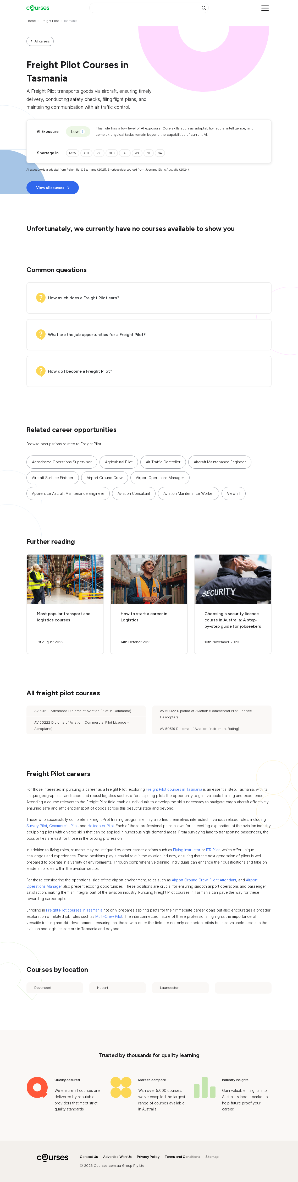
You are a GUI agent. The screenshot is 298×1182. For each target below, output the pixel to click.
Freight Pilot (50, 21)
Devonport (42, 987)
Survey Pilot (36, 825)
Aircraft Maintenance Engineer (220, 462)
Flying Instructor (186, 850)
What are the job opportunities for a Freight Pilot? (97, 334)
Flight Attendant (222, 880)
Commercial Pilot (63, 825)
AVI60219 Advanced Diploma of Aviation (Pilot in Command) (82, 711)
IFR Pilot (213, 850)
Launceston (169, 987)
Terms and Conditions (182, 1156)
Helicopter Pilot (100, 825)
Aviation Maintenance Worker (188, 493)
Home (31, 21)
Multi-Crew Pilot (108, 916)
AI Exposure (48, 131)
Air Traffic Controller (163, 462)
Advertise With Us (117, 1156)
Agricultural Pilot (119, 462)
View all (233, 493)
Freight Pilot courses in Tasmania (174, 789)
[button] (234, 493)
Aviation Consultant (134, 493)
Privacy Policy (148, 1156)
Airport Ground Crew (105, 477)
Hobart (102, 987)
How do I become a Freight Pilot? (80, 371)
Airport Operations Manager (160, 477)
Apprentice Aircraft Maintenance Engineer (68, 493)
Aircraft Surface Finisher (52, 477)
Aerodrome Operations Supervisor (62, 462)
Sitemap (212, 1156)
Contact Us (89, 1156)
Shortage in (48, 153)
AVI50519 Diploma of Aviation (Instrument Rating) (199, 728)
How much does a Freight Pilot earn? (83, 297)
